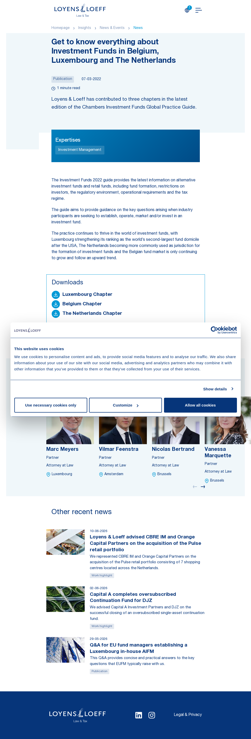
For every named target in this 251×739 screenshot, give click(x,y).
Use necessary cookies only (50, 405)
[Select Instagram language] (151, 715)
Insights (84, 28)
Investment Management (79, 150)
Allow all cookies (200, 405)
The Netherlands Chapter (92, 313)
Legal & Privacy (188, 715)
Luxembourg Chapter (87, 294)
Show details (215, 389)
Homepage (60, 28)
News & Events (112, 28)
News (138, 28)
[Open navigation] (198, 10)
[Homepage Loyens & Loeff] (80, 10)
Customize (125, 405)
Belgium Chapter (82, 304)
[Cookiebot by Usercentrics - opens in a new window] (214, 330)
